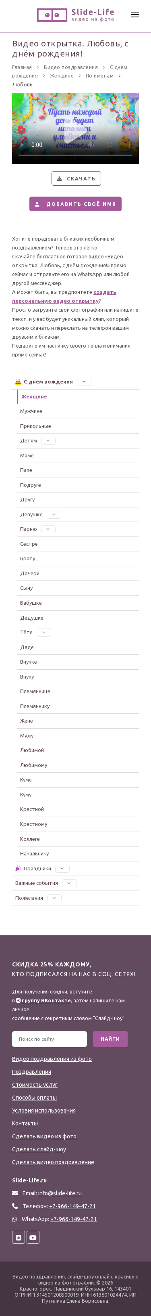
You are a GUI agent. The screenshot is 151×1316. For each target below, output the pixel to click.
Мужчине (31, 411)
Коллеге (30, 839)
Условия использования (44, 1110)
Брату (27, 558)
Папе (26, 470)
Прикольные (35, 426)
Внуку (27, 676)
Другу (27, 499)
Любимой (32, 750)
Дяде (27, 647)
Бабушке (31, 603)
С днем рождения (52, 381)
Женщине (34, 396)
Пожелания (38, 898)
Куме (26, 779)
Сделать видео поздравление (53, 1162)
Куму (25, 794)
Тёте (35, 632)
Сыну (26, 588)
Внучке (28, 661)
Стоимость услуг (35, 1084)
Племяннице (35, 691)
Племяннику (35, 706)
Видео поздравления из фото (52, 1059)
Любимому (33, 765)
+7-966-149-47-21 (73, 1219)
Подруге (30, 485)
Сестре (29, 544)
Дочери (29, 573)
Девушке (40, 514)
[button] (84, 381)
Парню (38, 529)
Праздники (42, 868)
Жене (26, 720)
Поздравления (31, 1072)
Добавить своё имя (74, 204)
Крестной (32, 809)
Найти (110, 1038)
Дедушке (31, 617)
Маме (27, 455)
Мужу (26, 735)
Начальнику (34, 853)
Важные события (46, 883)
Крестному (33, 824)
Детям (38, 440)
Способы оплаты (34, 1097)
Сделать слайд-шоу (39, 1149)
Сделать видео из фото (44, 1136)
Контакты (25, 1123)
